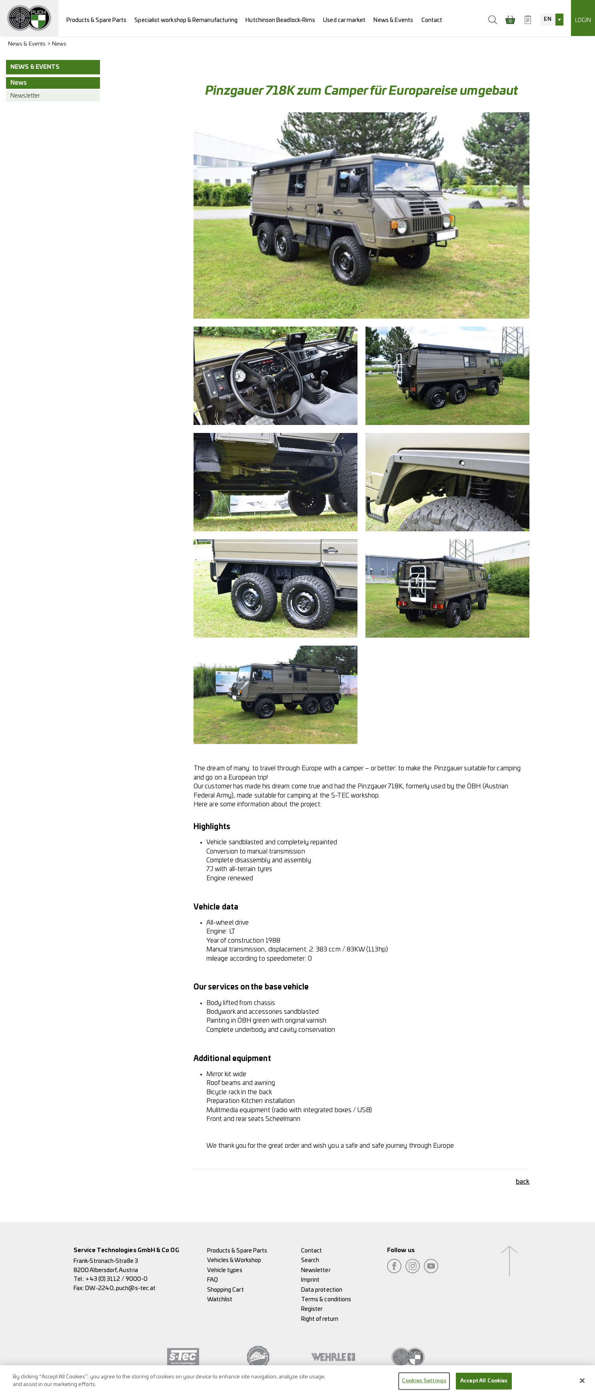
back (522, 1182)
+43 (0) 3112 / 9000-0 (117, 1279)
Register (312, 1309)
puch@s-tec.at (136, 1288)
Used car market (344, 20)
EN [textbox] (547, 19)
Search (310, 1260)
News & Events (393, 20)
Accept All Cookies (483, 1381)
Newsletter (25, 96)
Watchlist (220, 1299)
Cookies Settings (424, 1381)
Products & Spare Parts (96, 20)
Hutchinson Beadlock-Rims (280, 20)
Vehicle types (224, 1270)
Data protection (321, 1290)
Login (583, 20)
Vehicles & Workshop (234, 1260)
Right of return (319, 1319)
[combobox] (552, 20)
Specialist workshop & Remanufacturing (186, 20)
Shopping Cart (225, 1290)
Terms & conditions (326, 1299)
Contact (432, 20)
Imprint (310, 1280)
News (59, 44)
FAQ (212, 1280)
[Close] (582, 1380)
